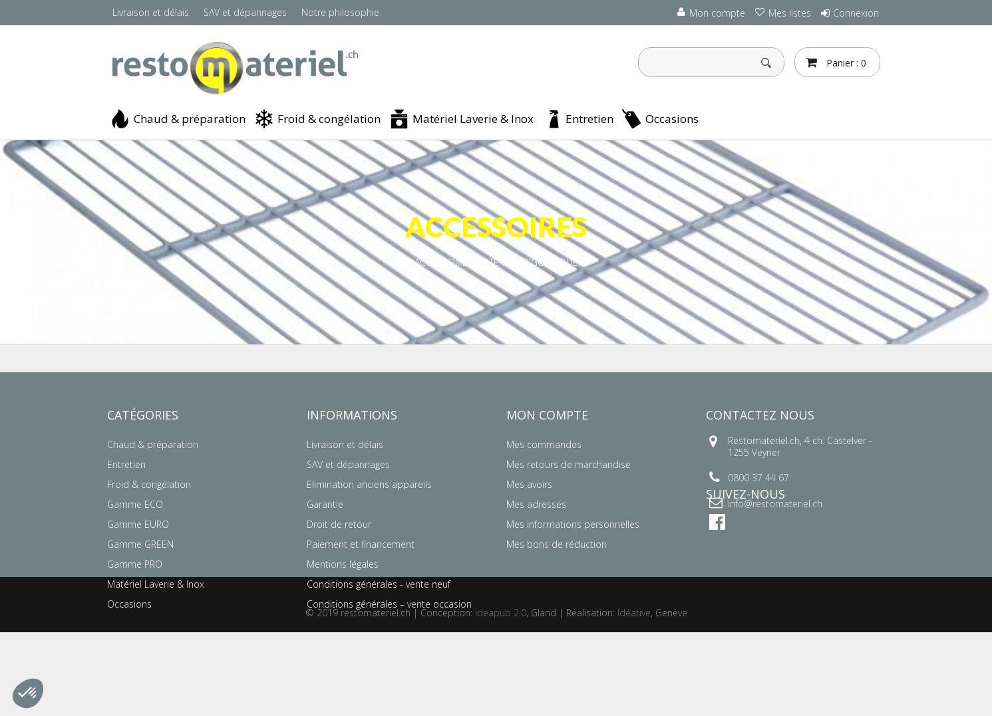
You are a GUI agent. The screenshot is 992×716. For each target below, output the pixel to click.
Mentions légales (343, 564)
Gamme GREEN (140, 544)
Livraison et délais (150, 12)
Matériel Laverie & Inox (473, 118)
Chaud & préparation (190, 118)
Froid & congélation (329, 118)
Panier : (845, 63)
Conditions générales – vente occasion (389, 604)
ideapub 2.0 (500, 696)
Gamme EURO (138, 524)
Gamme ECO (135, 504)
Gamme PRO (134, 564)
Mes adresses (536, 504)
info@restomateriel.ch (775, 503)
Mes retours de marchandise (568, 464)
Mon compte (547, 415)
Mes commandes (543, 444)
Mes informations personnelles (572, 524)
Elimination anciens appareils (369, 484)
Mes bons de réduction (556, 544)
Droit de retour (339, 524)
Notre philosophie (340, 12)
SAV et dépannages (245, 12)
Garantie (325, 504)
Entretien (589, 118)
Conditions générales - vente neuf (378, 584)
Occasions (672, 118)
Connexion (856, 13)
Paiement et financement (360, 544)
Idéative (634, 696)
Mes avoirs (529, 484)
